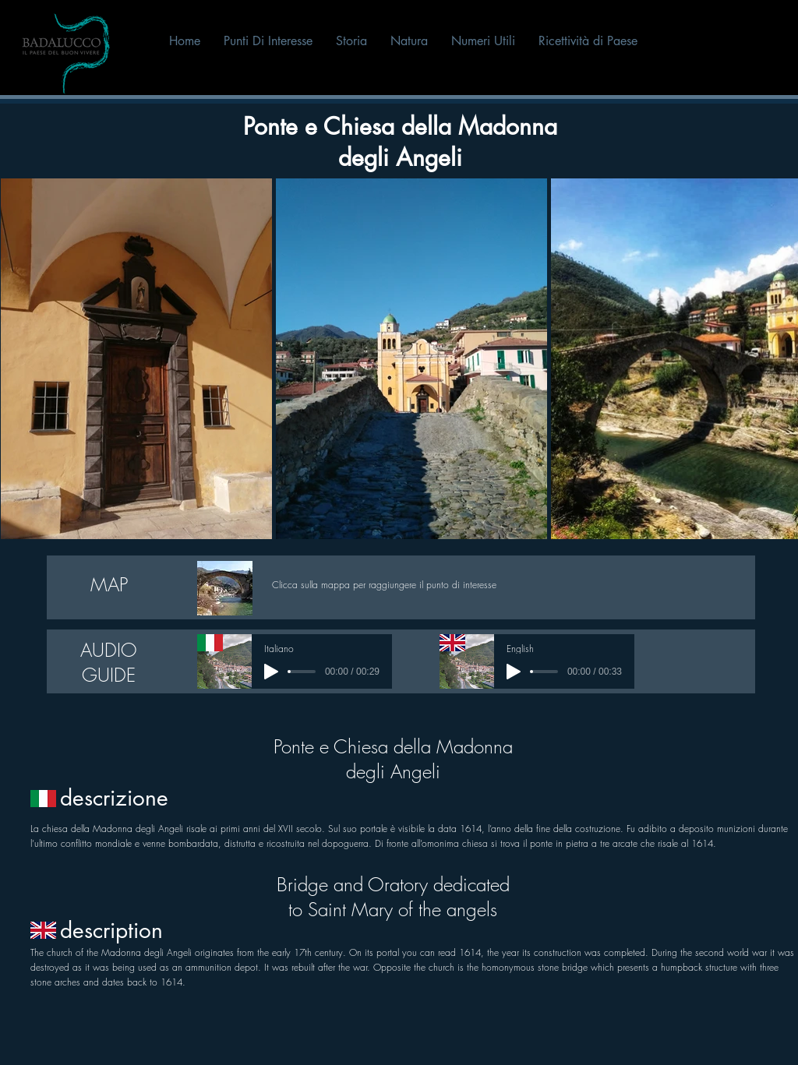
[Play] (271, 671)
